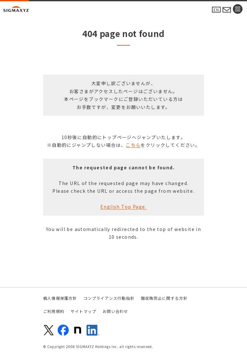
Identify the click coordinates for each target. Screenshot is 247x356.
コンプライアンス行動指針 (109, 298)
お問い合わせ (115, 311)
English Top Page (123, 206)
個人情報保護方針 (60, 298)
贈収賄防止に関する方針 (164, 298)
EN (216, 9)
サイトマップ (83, 311)
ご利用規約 (53, 311)
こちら (133, 145)
